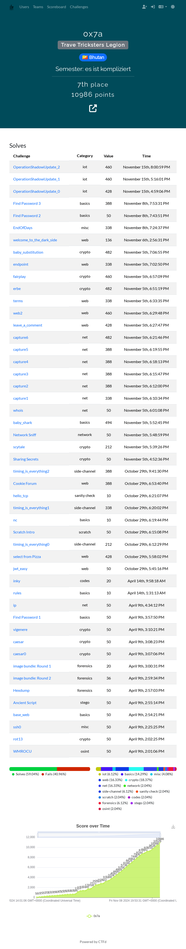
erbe (17, 288)
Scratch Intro (24, 532)
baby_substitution (28, 252)
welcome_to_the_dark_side (35, 239)
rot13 (18, 739)
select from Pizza (27, 556)
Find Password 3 (27, 203)
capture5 (20, 349)
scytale (19, 446)
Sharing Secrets (25, 459)
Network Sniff (24, 434)
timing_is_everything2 (31, 471)
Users (24, 6)
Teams (38, 6)
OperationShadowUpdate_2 (36, 167)
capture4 (20, 361)
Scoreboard (56, 6)
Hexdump (21, 690)
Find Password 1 (27, 617)
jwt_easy (20, 568)
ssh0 (17, 727)
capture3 (20, 374)
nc (15, 520)
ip (14, 605)
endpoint (20, 264)
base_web (21, 714)
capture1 (20, 398)
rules (17, 592)
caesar (18, 641)
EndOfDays (22, 227)
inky (16, 580)
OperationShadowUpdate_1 (36, 179)
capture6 (20, 337)
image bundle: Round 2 (32, 678)
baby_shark (22, 422)
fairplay (19, 276)
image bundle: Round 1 (32, 666)
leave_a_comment (27, 325)
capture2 (20, 386)
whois (18, 410)
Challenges (79, 6)
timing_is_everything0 (31, 544)
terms (18, 300)
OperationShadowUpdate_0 (36, 191)
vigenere (20, 629)
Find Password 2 (27, 215)
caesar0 (19, 653)
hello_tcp (20, 495)
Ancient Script (25, 702)
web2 (17, 313)
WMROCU (22, 751)
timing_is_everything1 (31, 507)
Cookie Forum (25, 483)
